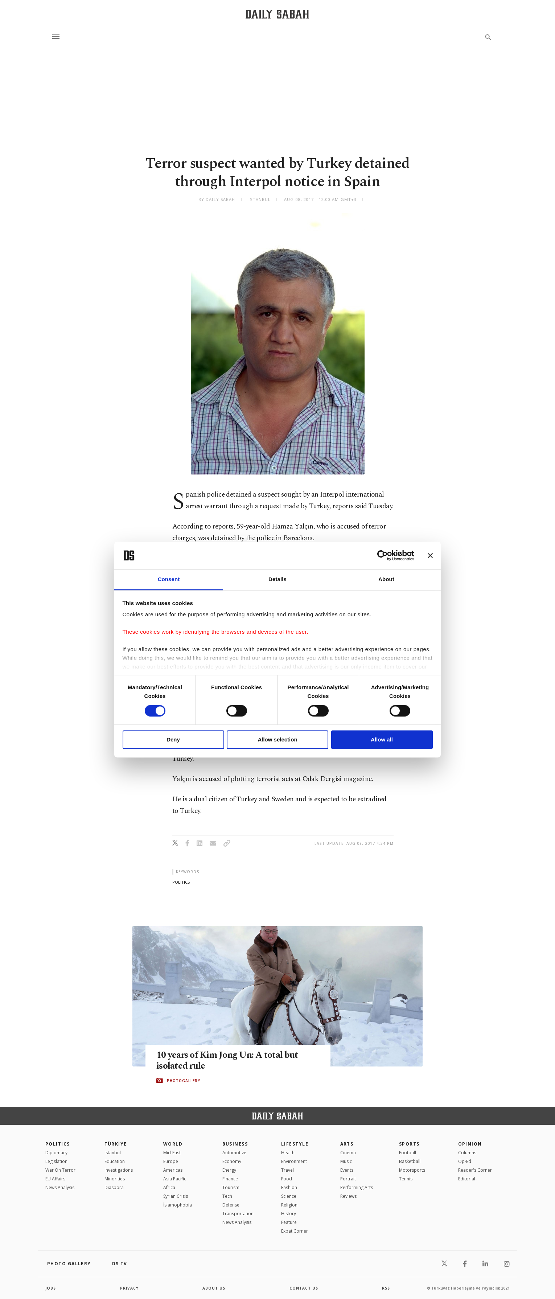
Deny (173, 740)
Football (407, 1153)
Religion (289, 1205)
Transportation (238, 1213)
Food (286, 1179)
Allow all (382, 740)
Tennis (405, 1179)
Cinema (348, 1153)
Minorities (114, 1179)
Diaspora (114, 1187)
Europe (170, 1161)
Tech (227, 1196)
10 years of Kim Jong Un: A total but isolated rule (227, 1060)
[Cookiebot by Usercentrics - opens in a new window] (382, 555)
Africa (169, 1187)
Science (288, 1196)
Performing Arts (356, 1187)
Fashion (289, 1187)
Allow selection (277, 740)
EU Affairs (55, 1179)
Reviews (348, 1196)
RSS (386, 1288)
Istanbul (112, 1153)
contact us (303, 1288)
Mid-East (172, 1153)
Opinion (470, 1144)
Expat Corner (294, 1231)
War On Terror (60, 1170)
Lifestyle (294, 1144)
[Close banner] (430, 555)
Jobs (50, 1288)
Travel (287, 1170)
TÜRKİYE (115, 1144)
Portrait (348, 1179)
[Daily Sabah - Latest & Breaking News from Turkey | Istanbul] (277, 14)
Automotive (234, 1153)
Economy (231, 1161)
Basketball (409, 1161)
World (172, 1144)
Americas (172, 1170)
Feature (289, 1222)
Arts (347, 1144)
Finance (230, 1179)
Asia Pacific (174, 1179)
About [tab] (386, 579)
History (288, 1213)
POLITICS (57, 1144)
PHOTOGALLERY (183, 1080)
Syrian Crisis (175, 1196)
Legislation (56, 1161)
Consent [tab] (169, 579)
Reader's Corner (475, 1170)
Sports (409, 1144)
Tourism (230, 1187)
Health (288, 1153)
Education (114, 1161)
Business (235, 1144)
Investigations (118, 1170)
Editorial (466, 1179)
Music (346, 1161)
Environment (294, 1161)
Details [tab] (277, 579)
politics (181, 882)
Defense (230, 1205)
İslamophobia (177, 1205)
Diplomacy (56, 1153)
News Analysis (59, 1187)
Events (346, 1170)
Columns (467, 1153)
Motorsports (412, 1170)
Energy (229, 1170)
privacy (129, 1288)
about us (213, 1288)
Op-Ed (464, 1161)
